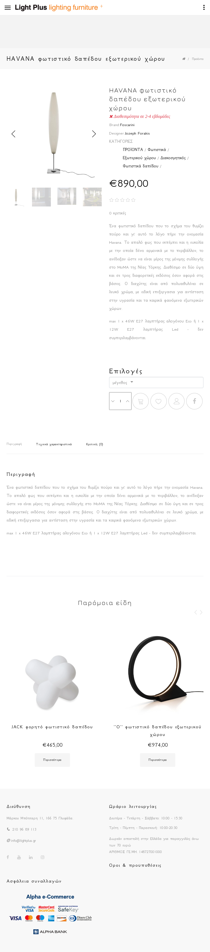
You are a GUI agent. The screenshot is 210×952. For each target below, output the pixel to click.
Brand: (114, 124)
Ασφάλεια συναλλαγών (34, 881)
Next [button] (94, 134)
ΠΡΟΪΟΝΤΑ (133, 149)
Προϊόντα (197, 59)
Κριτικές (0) (94, 444)
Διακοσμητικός (173, 157)
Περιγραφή (14, 444)
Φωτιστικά (157, 149)
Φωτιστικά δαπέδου (140, 166)
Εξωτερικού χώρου (139, 157)
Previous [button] (13, 134)
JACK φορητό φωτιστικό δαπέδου (52, 726)
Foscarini (127, 124)
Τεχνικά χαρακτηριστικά (54, 444)
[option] (54, 134)
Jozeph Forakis (137, 133)
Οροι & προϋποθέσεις (135, 865)
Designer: (117, 133)
